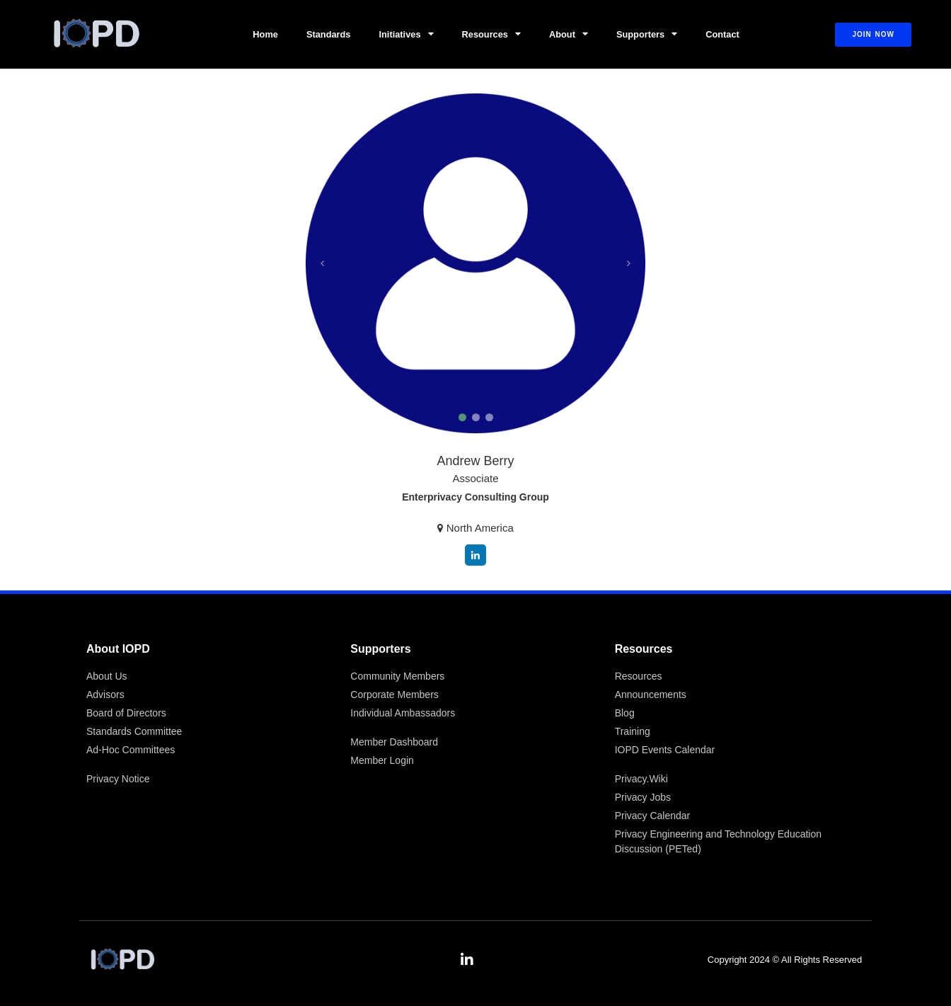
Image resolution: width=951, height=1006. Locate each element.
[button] (462, 417)
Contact (722, 34)
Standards (328, 34)
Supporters (646, 34)
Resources (491, 34)
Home (265, 34)
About (568, 34)
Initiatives (406, 34)
